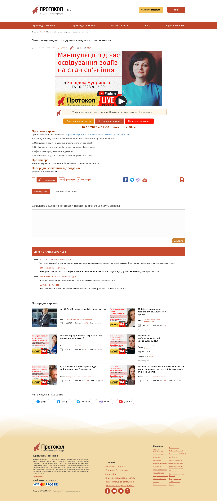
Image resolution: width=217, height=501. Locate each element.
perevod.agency (158, 473)
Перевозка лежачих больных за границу (176, 467)
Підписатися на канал (139, 121)
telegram (83, 402)
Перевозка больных (176, 463)
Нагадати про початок (109, 121)
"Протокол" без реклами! (116, 470)
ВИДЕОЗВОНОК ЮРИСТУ (52, 267)
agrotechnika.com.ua (160, 470)
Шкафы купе (173, 471)
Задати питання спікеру (79, 121)
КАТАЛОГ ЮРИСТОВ (49, 284)
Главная (35, 32)
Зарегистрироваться (149, 10)
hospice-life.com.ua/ (176, 460)
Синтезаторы (157, 467)
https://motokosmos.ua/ (161, 464)
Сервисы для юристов (83, 25)
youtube (125, 402)
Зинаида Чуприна (59, 48)
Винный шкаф (174, 448)
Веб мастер (157, 460)
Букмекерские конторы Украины (177, 475)
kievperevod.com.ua (159, 485)
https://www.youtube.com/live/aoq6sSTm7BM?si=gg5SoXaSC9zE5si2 (99, 134)
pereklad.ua (173, 457)
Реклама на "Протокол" (116, 466)
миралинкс (157, 457)
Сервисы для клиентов (43, 25)
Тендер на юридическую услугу (120, 478)
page (41, 402)
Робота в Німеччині (176, 451)
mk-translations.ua (159, 479)
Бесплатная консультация (55, 259)
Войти (175, 10)
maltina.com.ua (174, 482)
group (62, 402)
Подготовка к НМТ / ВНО (177, 454)
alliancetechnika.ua (159, 454)
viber (104, 402)
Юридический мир (175, 25)
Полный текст (38, 476)
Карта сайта (110, 474)
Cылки (171, 485)
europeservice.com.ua (160, 476)
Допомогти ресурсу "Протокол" (119, 485)
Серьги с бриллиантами (158, 450)
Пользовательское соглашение (119, 481)
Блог (147, 25)
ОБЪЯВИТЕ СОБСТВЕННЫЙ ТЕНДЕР (57, 276)
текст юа (156, 482)
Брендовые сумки (175, 479)
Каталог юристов (120, 25)
